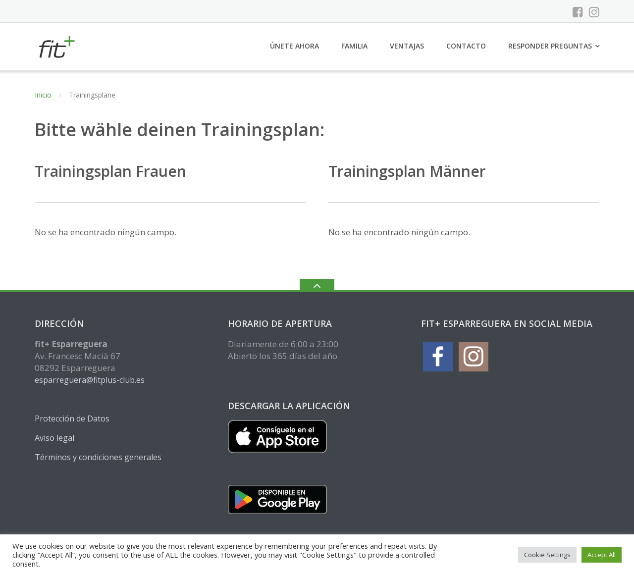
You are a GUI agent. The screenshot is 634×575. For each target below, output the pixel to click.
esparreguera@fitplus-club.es (90, 379)
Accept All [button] (601, 554)
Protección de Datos (72, 418)
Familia (354, 46)
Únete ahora (294, 46)
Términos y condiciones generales (98, 457)
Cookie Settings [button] (547, 554)
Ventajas (407, 46)
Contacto (466, 46)
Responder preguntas (550, 46)
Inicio (43, 95)
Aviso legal (54, 437)
